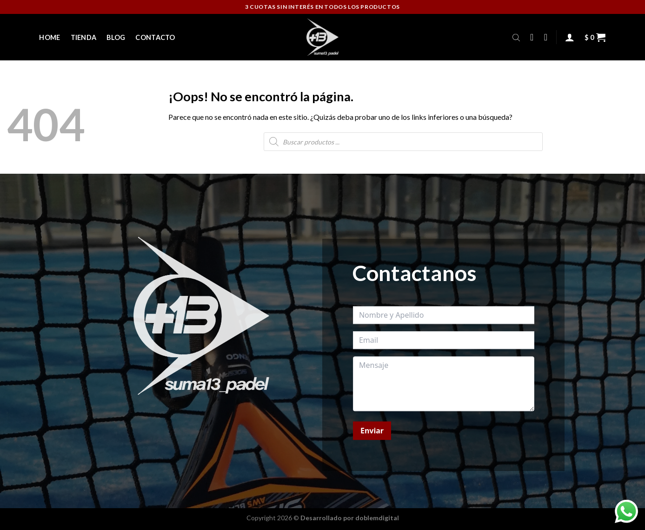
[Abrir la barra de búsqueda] (516, 37)
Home (49, 37)
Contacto (155, 37)
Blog (115, 37)
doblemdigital (377, 518)
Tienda (84, 37)
